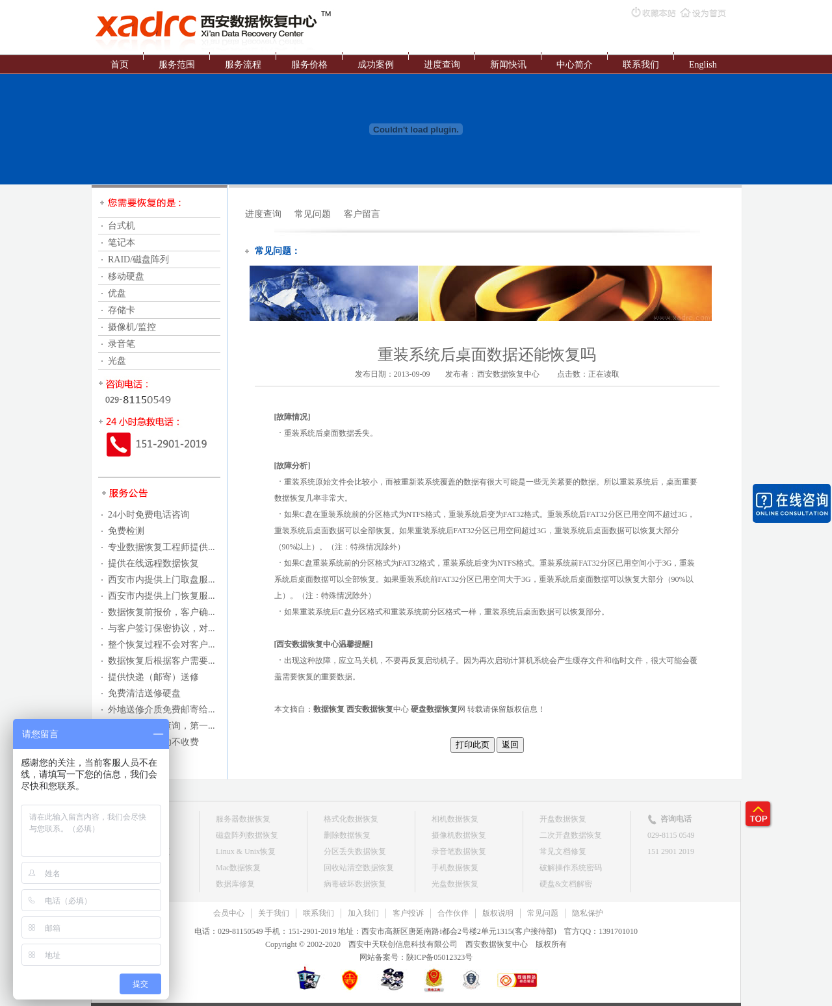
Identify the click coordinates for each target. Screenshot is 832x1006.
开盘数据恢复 (563, 819)
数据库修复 (235, 883)
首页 (119, 64)
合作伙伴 (453, 913)
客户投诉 (408, 913)
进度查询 (442, 64)
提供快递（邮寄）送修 (153, 677)
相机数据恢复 (455, 819)
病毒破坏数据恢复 (355, 883)
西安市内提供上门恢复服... (161, 596)
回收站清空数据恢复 (359, 867)
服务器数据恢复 (243, 819)
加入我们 (363, 913)
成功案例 (376, 64)
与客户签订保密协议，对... (161, 628)
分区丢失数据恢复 (355, 851)
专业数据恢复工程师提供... (161, 547)
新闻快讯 (508, 64)
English (703, 64)
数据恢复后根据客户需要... (161, 661)
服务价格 (309, 64)
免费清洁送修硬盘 (144, 693)
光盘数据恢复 (455, 883)
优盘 (117, 293)
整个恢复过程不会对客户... (161, 644)
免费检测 (126, 531)
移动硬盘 (126, 276)
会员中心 (228, 913)
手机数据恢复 (455, 867)
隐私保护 (587, 913)
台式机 (121, 226)
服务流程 (243, 64)
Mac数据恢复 (238, 867)
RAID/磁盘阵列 (138, 259)
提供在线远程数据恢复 (153, 563)
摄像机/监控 (132, 327)
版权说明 (498, 913)
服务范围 (177, 64)
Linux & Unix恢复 (246, 851)
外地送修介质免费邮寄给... (161, 709)
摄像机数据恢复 (459, 835)
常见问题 (312, 214)
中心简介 (574, 64)
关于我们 (273, 913)
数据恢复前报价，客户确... (161, 612)
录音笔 (121, 344)
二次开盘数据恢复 (571, 835)
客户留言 (362, 214)
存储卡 (121, 310)
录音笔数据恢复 (459, 851)
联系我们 (641, 64)
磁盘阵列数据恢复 (247, 835)
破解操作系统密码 (571, 867)
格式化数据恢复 (351, 819)
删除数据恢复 (347, 835)
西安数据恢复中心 (508, 374)
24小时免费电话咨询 (149, 515)
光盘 (117, 361)
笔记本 (121, 242)
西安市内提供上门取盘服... (161, 580)
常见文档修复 (563, 851)
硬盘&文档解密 (566, 883)
